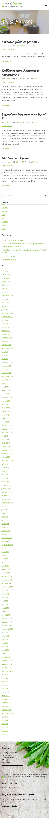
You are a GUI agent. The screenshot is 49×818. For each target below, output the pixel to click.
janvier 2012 (6, 531)
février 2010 (6, 611)
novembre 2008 (7, 664)
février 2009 (6, 654)
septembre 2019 (7, 348)
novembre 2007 (7, 706)
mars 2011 (5, 566)
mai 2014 (5, 436)
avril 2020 (5, 324)
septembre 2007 (7, 713)
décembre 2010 (7, 576)
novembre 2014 (7, 429)
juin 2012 (5, 513)
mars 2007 (5, 734)
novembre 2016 (7, 397)
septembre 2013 (7, 461)
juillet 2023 (5, 299)
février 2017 (6, 390)
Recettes (35, 162)
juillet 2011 (5, 552)
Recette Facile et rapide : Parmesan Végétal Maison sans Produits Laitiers (24, 251)
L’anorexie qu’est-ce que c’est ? (20, 42)
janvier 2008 (6, 699)
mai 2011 (5, 559)
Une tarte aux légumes (15, 158)
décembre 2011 (7, 534)
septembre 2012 (7, 503)
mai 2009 (5, 643)
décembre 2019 (7, 338)
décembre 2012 (7, 492)
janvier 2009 (6, 657)
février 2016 (6, 408)
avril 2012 (5, 520)
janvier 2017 (6, 394)
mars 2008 (5, 692)
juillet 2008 (5, 678)
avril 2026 (5, 271)
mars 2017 (5, 387)
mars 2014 (5, 439)
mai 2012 (5, 517)
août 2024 (5, 285)
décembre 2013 (7, 450)
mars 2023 (5, 303)
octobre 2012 (6, 499)
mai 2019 (5, 359)
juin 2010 (5, 597)
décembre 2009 (7, 618)
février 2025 (6, 278)
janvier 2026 (6, 275)
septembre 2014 (7, 432)
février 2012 (6, 527)
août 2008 (5, 675)
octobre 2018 (6, 366)
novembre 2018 (7, 362)
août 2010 (5, 590)
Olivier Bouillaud (13, 787)
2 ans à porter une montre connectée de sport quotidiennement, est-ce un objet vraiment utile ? (23, 245)
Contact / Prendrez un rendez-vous (12, 765)
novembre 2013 (7, 454)
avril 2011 (5, 562)
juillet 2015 (5, 415)
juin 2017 (5, 383)
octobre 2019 (6, 345)
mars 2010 (5, 608)
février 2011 (6, 569)
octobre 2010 (6, 583)
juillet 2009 (5, 636)
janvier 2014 (6, 446)
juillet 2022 (5, 310)
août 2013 (5, 464)
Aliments (5, 208)
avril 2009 (5, 646)
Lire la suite (6, 61)
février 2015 (6, 418)
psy (3, 218)
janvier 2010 (6, 615)
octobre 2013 (6, 457)
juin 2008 (5, 682)
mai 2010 (5, 601)
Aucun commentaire (8, 49)
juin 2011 (5, 555)
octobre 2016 (6, 401)
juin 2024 (5, 289)
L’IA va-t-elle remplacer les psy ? (13, 240)
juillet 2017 (5, 380)
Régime (4, 225)
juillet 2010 (5, 594)
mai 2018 (5, 369)
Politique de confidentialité (10, 783)
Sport (3, 229)
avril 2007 (5, 731)
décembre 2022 (7, 306)
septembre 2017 (7, 376)
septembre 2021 (7, 313)
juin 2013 (5, 471)
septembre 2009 (7, 629)
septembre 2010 (7, 587)
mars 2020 (5, 327)
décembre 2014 (7, 425)
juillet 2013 (5, 468)
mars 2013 (5, 482)
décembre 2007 (7, 703)
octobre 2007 (6, 710)
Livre (3, 215)
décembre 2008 (7, 661)
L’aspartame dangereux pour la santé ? (24, 116)
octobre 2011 (6, 541)
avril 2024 (5, 292)
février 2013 (6, 485)
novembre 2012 (7, 496)
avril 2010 (5, 604)
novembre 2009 (7, 622)
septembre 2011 (7, 545)
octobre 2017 (6, 373)
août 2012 (5, 506)
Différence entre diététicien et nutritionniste (20, 72)
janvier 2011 (6, 573)
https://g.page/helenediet (9, 806)
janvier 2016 (6, 411)
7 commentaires (7, 126)
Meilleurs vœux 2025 (9, 256)
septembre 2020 (7, 317)
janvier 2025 (6, 282)
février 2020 (6, 331)
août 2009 (5, 632)
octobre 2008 (6, 668)
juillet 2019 (5, 355)
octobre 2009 (6, 625)
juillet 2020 (5, 320)
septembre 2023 (7, 296)
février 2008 (6, 696)
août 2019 (5, 352)
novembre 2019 (7, 341)
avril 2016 (5, 404)
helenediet (7, 46)
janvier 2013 (6, 489)
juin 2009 (5, 640)
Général (35, 46)
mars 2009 (5, 650)
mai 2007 (5, 727)
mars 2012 (5, 524)
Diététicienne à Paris (9, 260)
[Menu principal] (45, 5)
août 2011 (5, 548)
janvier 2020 (6, 334)
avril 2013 (5, 478)
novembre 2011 (7, 538)
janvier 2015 (6, 422)
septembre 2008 (7, 671)
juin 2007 (5, 724)
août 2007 (5, 717)
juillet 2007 (5, 720)
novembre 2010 (7, 580)
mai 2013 (5, 475)
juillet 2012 (5, 510)
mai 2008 (5, 685)
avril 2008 (5, 689)
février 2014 (6, 443)
